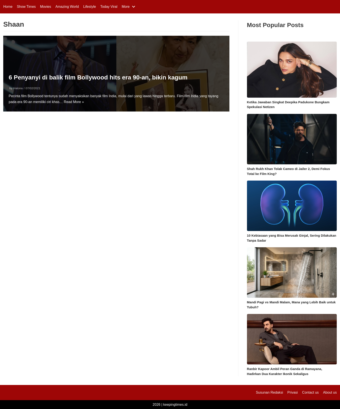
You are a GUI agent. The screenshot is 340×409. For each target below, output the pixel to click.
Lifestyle (89, 6)
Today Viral (108, 6)
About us (330, 392)
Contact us (310, 392)
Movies (45, 6)
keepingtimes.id (175, 404)
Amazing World (67, 6)
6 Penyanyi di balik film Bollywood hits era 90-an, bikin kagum (98, 77)
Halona (18, 88)
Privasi (292, 392)
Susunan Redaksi (269, 392)
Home (8, 6)
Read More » (74, 102)
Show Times (26, 6)
